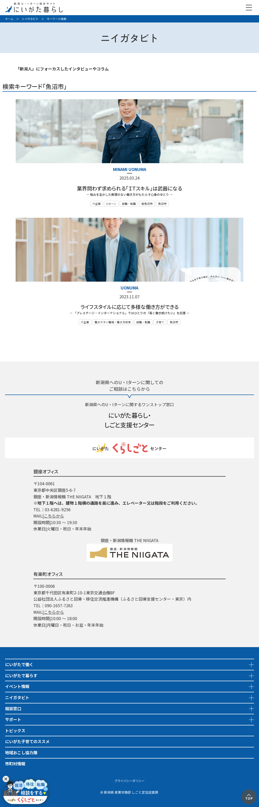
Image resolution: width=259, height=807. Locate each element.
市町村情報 (15, 764)
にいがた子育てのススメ (27, 741)
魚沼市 (162, 204)
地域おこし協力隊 (21, 752)
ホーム (9, 19)
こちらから (54, 516)
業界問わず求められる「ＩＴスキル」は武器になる (129, 188)
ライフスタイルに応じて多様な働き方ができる (129, 306)
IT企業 (97, 204)
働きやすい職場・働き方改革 (113, 322)
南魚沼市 (147, 204)
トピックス (15, 730)
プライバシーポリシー (129, 780)
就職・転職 (129, 204)
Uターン (111, 204)
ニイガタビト (30, 19)
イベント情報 (17, 686)
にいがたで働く (19, 664)
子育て (160, 322)
